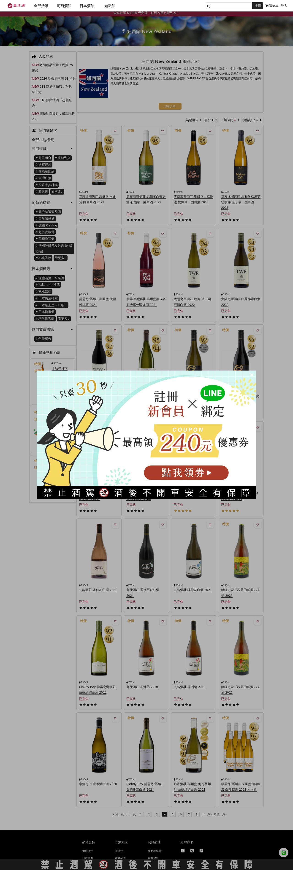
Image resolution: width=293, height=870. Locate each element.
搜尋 (258, 5)
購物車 (272, 5)
